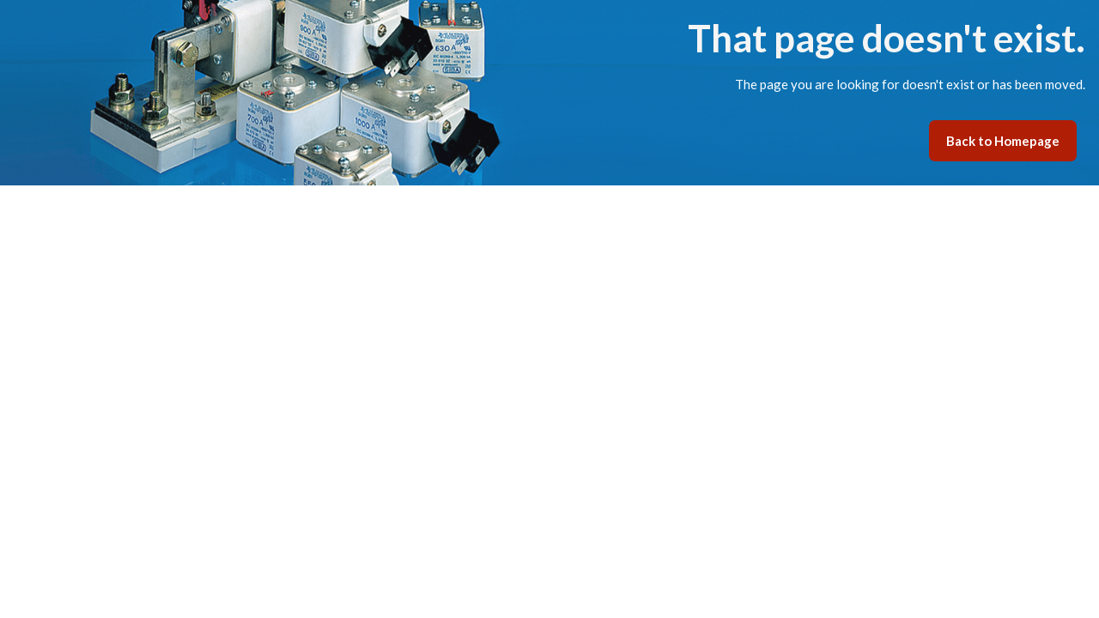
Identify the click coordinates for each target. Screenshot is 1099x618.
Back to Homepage (1003, 140)
